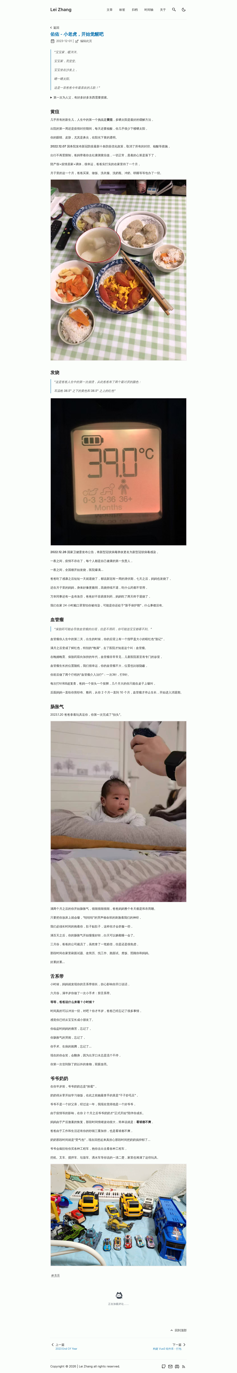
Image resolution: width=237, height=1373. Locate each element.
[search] (174, 10)
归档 (135, 9)
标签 (122, 9)
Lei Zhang (60, 9)
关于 (163, 9)
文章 (110, 9)
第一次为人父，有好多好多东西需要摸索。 (82, 97)
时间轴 (148, 9)
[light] (184, 10)
